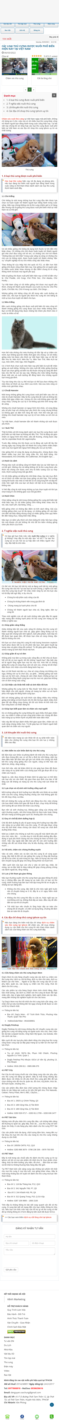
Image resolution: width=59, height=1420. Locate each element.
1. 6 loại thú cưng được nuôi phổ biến (25, 99)
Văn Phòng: (21, 1402)
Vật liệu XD (9, 1353)
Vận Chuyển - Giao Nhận (18, 1322)
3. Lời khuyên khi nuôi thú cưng (22, 107)
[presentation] (24, 1260)
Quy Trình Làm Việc (16, 1309)
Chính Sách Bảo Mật (16, 1326)
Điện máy (8, 1366)
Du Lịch (7, 1345)
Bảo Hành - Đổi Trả (16, 1314)
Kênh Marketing (16, 1299)
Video (6, 1370)
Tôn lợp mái (9, 1358)
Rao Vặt (7, 1375)
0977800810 (14, 1388)
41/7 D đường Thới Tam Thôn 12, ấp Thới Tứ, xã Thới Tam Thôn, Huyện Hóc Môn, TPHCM (29, 1398)
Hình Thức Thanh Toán (17, 1318)
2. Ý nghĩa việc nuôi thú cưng (21, 103)
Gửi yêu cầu (11, 1269)
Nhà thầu (8, 1349)
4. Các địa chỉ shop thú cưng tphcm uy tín (27, 111)
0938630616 (37, 1388)
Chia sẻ (5, 56)
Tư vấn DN (9, 1341)
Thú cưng (8, 1362)
